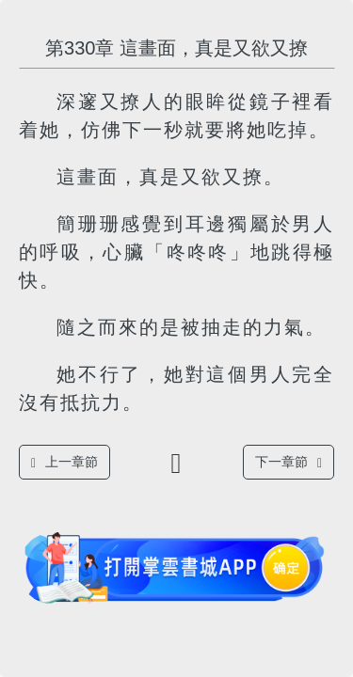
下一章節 (288, 462)
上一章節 (64, 462)
